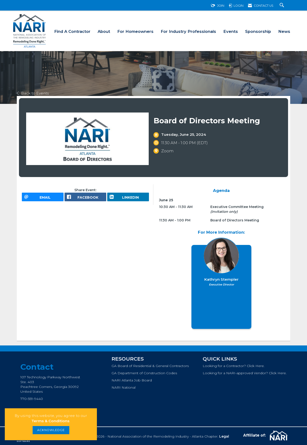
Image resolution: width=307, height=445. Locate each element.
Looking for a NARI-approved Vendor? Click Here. (245, 373)
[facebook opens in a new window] (85, 199)
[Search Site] (282, 6)
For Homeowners (135, 31)
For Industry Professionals (188, 31)
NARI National (124, 387)
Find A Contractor (72, 31)
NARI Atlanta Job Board (132, 380)
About (104, 31)
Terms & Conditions (50, 421)
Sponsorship (258, 31)
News (284, 31)
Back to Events (33, 93)
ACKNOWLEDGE (51, 430)
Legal (224, 436)
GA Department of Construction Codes (144, 373)
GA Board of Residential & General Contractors (150, 366)
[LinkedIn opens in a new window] (128, 199)
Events (230, 31)
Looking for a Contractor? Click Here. (234, 366)
